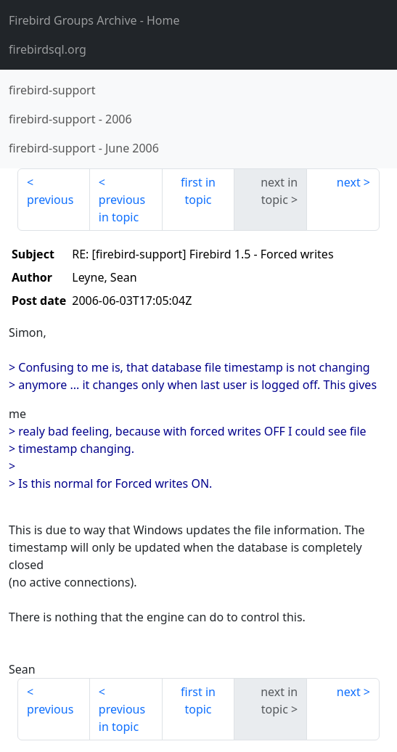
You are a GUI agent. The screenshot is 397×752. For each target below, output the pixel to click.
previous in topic (122, 208)
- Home (94, 20)
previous (50, 200)
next (349, 182)
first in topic (198, 191)
